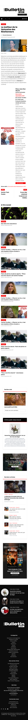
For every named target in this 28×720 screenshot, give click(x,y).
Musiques (13, 646)
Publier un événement (13, 652)
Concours (13, 655)
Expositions (13, 643)
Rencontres (13, 648)
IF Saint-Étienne (13, 673)
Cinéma (3, 24)
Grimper (13, 676)
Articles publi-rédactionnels (13, 649)
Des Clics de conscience (9, 223)
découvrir (15, 466)
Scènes (13, 645)
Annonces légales (21, 14)
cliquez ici (17, 689)
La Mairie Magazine (13, 670)
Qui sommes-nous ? (21, 714)
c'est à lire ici (15, 573)
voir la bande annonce (20, 183)
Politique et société (13, 639)
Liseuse (24, 18)
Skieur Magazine (13, 679)
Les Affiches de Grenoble (13, 663)
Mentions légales (12, 714)
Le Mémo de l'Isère (13, 666)
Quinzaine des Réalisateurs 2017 (17, 186)
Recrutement (13, 656)
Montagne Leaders (13, 669)
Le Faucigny (13, 672)
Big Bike (13, 675)
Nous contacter (13, 707)
